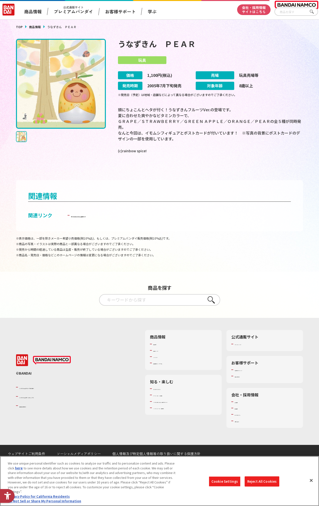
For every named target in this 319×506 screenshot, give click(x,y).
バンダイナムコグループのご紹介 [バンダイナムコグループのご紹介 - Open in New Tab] (48, 400)
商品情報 (35, 27)
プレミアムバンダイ (249, 357)
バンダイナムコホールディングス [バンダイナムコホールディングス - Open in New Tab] (48, 409)
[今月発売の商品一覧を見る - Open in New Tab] (258, 171)
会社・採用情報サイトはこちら (254, 9)
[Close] (311, 480)
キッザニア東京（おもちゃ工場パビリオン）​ (184, 414)
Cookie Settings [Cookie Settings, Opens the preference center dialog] (224, 481)
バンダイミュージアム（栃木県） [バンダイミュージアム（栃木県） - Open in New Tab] (177, 420)
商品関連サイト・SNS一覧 (172, 376)
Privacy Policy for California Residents (39, 496)
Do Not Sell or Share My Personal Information (44, 501)
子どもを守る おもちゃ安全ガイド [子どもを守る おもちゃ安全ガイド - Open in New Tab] (108, 228)
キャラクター (162, 369)
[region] (159, 481)
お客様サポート (120, 11)
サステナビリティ (247, 427)
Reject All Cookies (262, 481)
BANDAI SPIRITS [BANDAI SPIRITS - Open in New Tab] (34, 418)
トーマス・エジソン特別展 (172, 408)
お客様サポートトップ (250, 382)
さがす (314, 12)
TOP (19, 27)
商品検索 (159, 357)
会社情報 (241, 414)
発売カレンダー (164, 363)
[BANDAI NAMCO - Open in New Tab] (52, 373)
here (19, 468)
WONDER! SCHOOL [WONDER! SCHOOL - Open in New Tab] (166, 402)
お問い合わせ (244, 434)
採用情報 (241, 421)
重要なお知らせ (246, 389)
